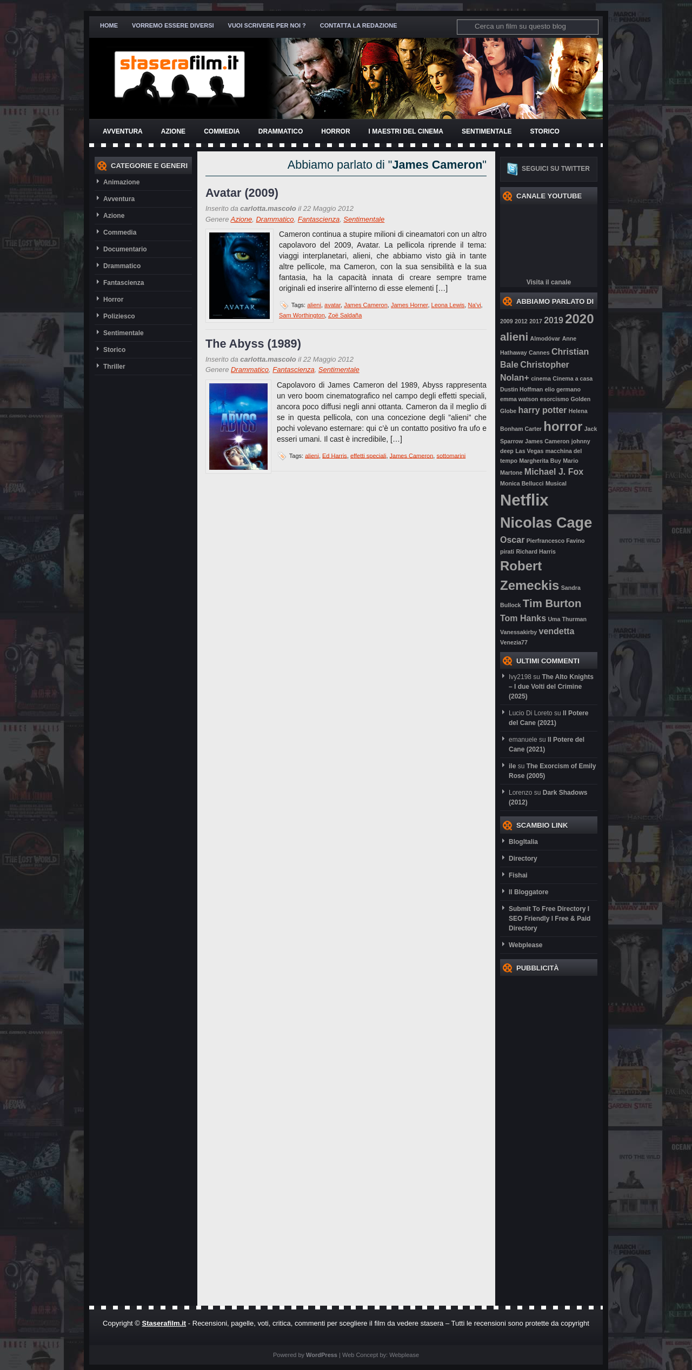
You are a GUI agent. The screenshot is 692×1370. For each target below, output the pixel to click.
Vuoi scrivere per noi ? (267, 25)
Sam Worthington (302, 315)
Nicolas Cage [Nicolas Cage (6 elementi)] (546, 522)
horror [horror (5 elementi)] (562, 426)
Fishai (518, 875)
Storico (544, 131)
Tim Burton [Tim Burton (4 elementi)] (552, 603)
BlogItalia (523, 842)
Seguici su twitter (556, 168)
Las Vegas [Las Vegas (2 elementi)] (529, 451)
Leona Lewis (448, 305)
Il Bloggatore (528, 892)
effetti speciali (368, 455)
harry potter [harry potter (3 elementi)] (542, 410)
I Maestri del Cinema (406, 131)
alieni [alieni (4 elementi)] (514, 336)
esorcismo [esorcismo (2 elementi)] (554, 399)
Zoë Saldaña (345, 315)
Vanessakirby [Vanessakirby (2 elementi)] (518, 632)
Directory (523, 858)
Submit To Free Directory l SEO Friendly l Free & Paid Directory (549, 918)
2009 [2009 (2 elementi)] (506, 321)
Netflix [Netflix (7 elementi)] (524, 500)
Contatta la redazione (358, 25)
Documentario (125, 249)
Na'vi (474, 305)
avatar (332, 305)
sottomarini (450, 455)
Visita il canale (549, 282)
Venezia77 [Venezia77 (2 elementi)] (514, 642)
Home (109, 25)
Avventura (123, 131)
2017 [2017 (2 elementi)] (535, 321)
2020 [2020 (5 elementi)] (579, 318)
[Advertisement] (543, 1138)
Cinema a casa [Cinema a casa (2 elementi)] (573, 378)
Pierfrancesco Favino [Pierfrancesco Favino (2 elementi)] (556, 540)
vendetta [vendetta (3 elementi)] (556, 631)
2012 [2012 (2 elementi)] (521, 321)
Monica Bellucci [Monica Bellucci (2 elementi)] (522, 483)
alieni (314, 305)
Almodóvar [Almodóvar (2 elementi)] (545, 338)
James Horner (409, 305)
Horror (335, 131)
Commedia (222, 131)
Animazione (121, 182)
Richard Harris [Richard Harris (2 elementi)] (535, 551)
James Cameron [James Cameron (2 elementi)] (547, 441)
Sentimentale (486, 131)
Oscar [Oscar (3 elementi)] (512, 539)
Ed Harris (334, 455)
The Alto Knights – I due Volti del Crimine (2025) (551, 686)
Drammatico (280, 131)
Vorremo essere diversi (173, 25)
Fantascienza (123, 283)
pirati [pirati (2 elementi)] (507, 551)
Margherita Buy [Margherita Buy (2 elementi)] (540, 460)
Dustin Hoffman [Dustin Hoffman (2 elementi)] (521, 389)
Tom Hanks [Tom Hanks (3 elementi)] (523, 618)
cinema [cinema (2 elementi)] (541, 378)
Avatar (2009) (241, 192)
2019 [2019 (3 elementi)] (553, 320)
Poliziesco (119, 316)
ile (512, 766)
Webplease (525, 945)
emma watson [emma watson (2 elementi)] (519, 399)
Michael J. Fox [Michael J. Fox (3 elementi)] (553, 471)
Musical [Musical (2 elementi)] (556, 483)
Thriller (114, 366)
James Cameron (366, 305)
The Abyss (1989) (253, 343)
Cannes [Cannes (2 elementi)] (539, 352)
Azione (173, 131)
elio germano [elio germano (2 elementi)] (563, 389)
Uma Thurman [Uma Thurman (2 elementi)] (567, 619)
